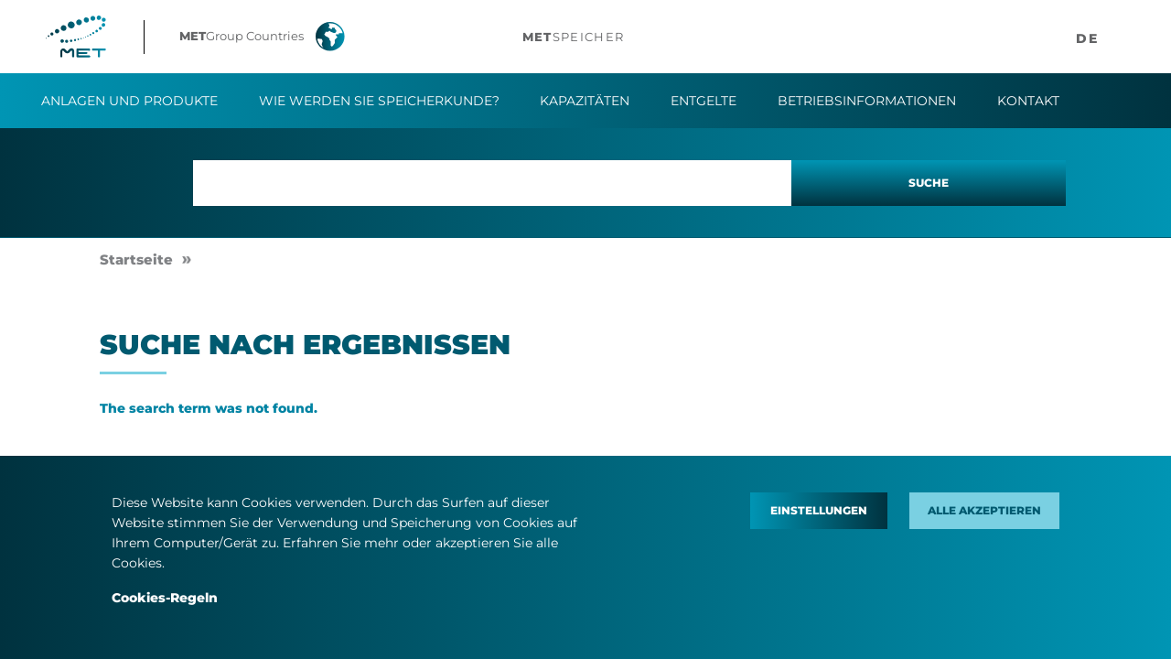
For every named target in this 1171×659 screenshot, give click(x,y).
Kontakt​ (1028, 100)
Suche (928, 182)
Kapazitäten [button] (584, 100)
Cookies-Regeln (165, 597)
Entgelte (703, 100)
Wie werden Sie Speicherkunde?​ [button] (379, 100)
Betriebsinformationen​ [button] (867, 100)
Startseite (136, 259)
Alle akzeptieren (984, 510)
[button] (275, 37)
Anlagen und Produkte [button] (129, 100)
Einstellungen (818, 510)
